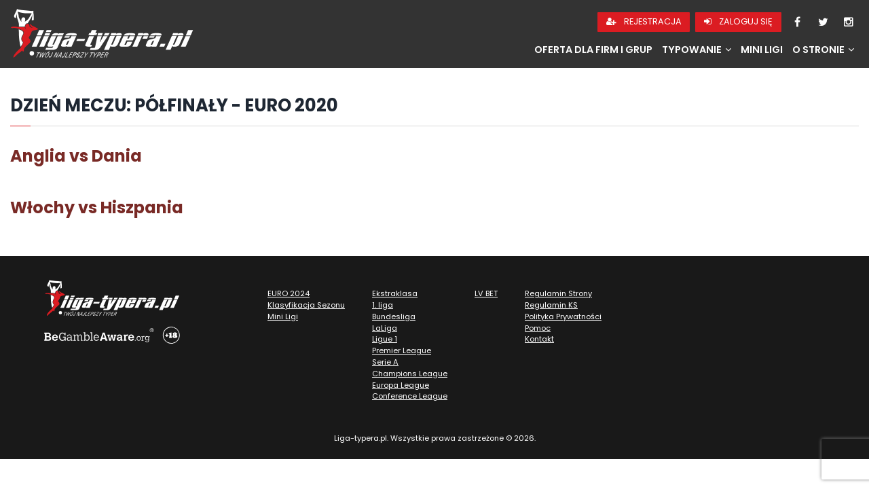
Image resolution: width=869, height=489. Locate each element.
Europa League (400, 385)
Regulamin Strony (558, 293)
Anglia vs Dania (76, 156)
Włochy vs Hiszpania (96, 207)
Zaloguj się (738, 21)
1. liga (382, 305)
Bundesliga (393, 316)
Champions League (409, 373)
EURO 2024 (288, 293)
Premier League (401, 350)
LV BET (486, 293)
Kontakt (539, 338)
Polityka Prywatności (563, 316)
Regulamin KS (551, 305)
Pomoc (538, 328)
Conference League (409, 396)
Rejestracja (644, 21)
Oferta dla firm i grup (593, 49)
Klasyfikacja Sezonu (306, 305)
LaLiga (384, 328)
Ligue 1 (384, 338)
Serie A (385, 362)
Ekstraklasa (395, 293)
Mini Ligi (762, 49)
